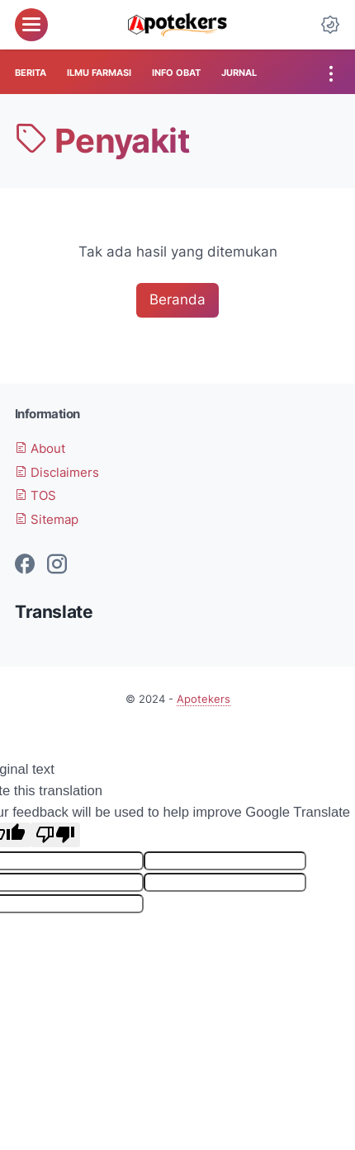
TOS (35, 495)
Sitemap (46, 519)
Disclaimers (57, 472)
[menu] (31, 24)
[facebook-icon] (25, 565)
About (40, 448)
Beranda (177, 299)
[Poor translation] (55, 834)
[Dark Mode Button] (330, 25)
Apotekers (203, 699)
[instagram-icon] (57, 565)
